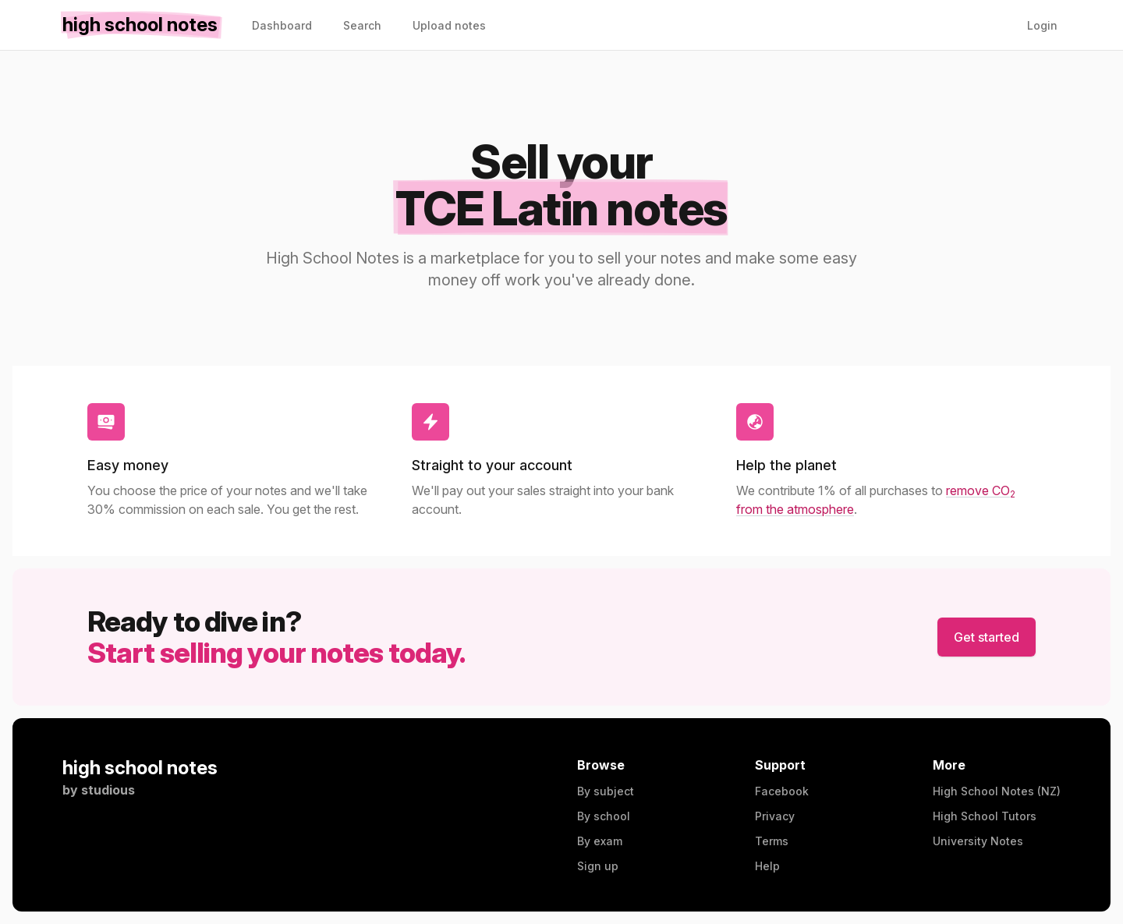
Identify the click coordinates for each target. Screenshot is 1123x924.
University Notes (978, 841)
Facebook (782, 791)
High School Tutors (984, 816)
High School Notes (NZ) (997, 791)
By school (603, 816)
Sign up (597, 866)
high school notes (140, 767)
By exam (599, 841)
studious (108, 790)
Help (767, 866)
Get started (986, 637)
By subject (605, 791)
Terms (771, 841)
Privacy (775, 816)
